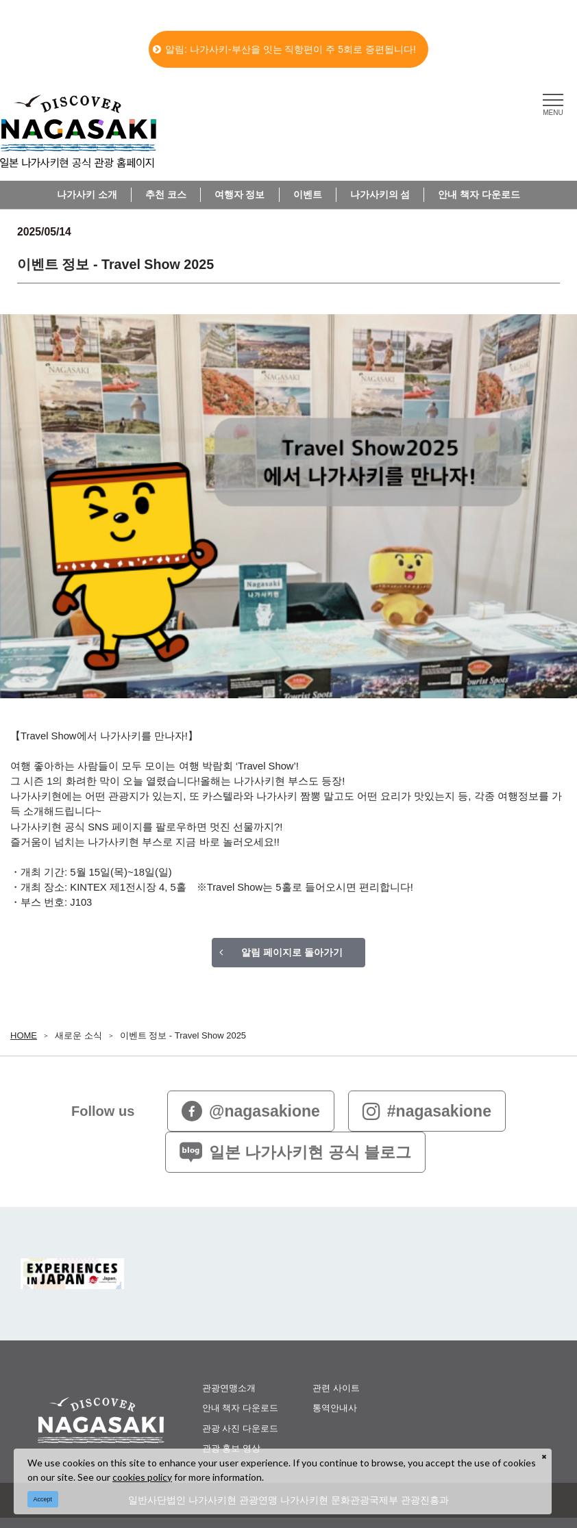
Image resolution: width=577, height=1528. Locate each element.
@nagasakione (251, 1111)
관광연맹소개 (229, 1388)
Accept (43, 1499)
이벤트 (307, 194)
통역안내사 (334, 1408)
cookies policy (142, 1477)
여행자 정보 (239, 194)
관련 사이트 (336, 1388)
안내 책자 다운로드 (479, 194)
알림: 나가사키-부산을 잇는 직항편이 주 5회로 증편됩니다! (284, 49)
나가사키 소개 (87, 194)
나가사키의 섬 (380, 194)
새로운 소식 (78, 1035)
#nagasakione (427, 1111)
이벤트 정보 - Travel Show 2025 (183, 1035)
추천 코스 (165, 194)
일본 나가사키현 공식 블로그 (295, 1152)
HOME (23, 1035)
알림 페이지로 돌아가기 (292, 952)
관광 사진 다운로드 (240, 1428)
